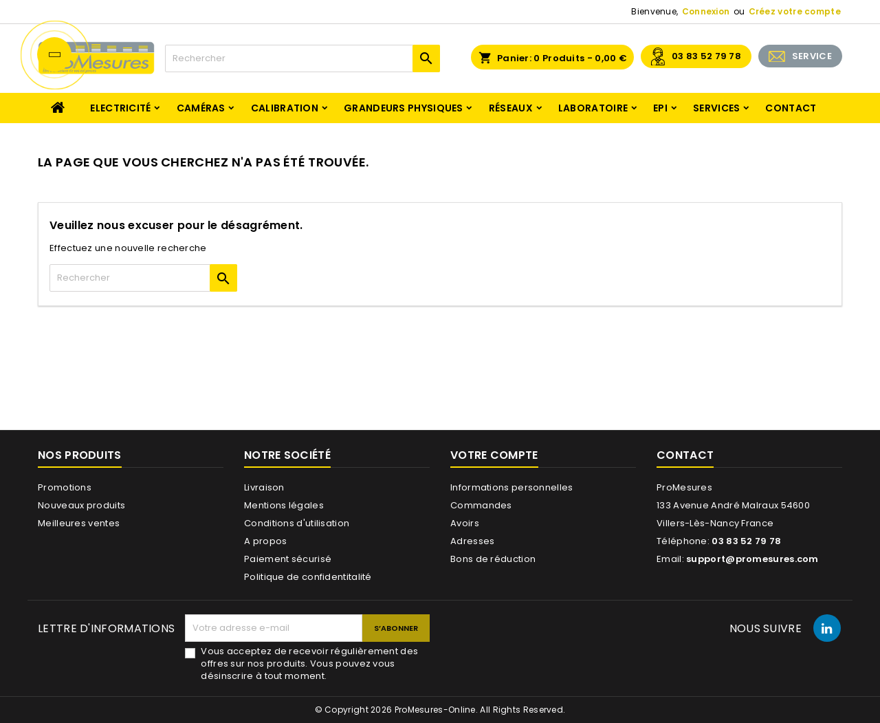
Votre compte (494, 455)
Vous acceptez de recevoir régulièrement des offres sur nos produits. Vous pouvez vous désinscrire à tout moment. (309, 663)
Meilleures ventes (79, 523)
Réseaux (511, 108)
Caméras (201, 108)
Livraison (264, 487)
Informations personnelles (511, 487)
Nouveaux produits (81, 505)
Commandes (481, 505)
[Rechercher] (302, 58)
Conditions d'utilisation (296, 523)
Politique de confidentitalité (308, 576)
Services (716, 108)
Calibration (284, 108)
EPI (660, 108)
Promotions (64, 487)
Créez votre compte (795, 11)
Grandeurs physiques (403, 108)
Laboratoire (593, 108)
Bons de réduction (493, 558)
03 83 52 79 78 (706, 56)
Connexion (706, 11)
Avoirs (464, 523)
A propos (265, 541)
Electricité (120, 108)
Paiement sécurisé (287, 558)
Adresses (472, 541)
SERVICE (812, 56)
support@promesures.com (752, 558)
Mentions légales (284, 505)
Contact (790, 108)
